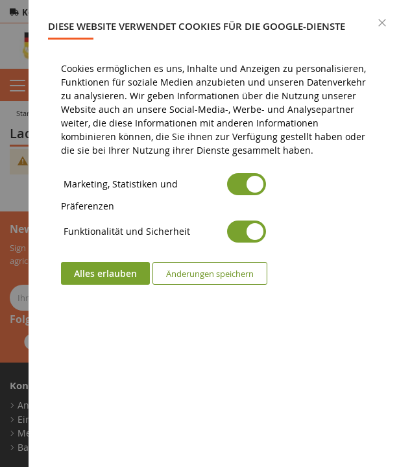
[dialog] (214, 233)
